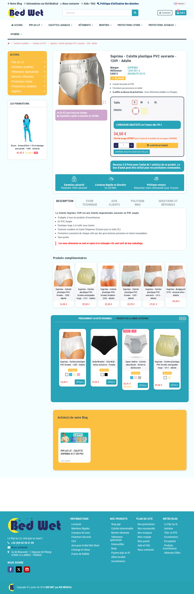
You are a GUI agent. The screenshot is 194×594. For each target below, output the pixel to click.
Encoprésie (170, 541)
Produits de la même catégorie (132, 318)
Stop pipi (116, 524)
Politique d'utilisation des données (119, 3)
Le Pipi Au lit (170, 524)
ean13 (114, 73)
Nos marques (145, 532)
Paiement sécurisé (81, 536)
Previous (180, 318)
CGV (73, 541)
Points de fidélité (80, 553)
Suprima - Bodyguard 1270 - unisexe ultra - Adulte (176, 292)
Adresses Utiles (172, 552)
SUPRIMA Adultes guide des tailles (131, 152)
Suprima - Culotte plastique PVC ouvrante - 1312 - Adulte (153, 294)
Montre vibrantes (120, 532)
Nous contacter (69, 3)
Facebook (11, 569)
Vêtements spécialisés (116, 538)
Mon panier (144, 541)
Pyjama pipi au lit (120, 552)
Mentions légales (80, 528)
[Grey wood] (139, 377)
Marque (114, 67)
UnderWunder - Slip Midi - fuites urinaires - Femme (104, 363)
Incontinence (118, 561)
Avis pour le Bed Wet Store (85, 545)
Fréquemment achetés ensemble (95, 318)
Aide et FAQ (144, 545)
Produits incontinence (170, 547)
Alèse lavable (118, 557)
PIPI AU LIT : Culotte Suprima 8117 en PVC (72, 452)
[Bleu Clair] (70, 374)
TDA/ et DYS (170, 532)
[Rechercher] (100, 13)
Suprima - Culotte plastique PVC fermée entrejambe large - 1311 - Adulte (86, 294)
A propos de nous (80, 532)
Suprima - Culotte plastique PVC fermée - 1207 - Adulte (131, 294)
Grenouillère (117, 544)
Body (114, 548)
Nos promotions (146, 524)
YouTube (27, 569)
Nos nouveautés (146, 528)
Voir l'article (65, 461)
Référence (116, 70)
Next (184, 318)
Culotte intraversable (122, 528)
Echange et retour (80, 549)
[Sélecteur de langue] (179, 3)
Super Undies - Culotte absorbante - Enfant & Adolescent (135, 364)
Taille (117, 102)
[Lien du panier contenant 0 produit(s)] (180, 12)
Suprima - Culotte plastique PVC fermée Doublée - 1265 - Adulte (108, 294)
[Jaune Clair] (74, 374)
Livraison (76, 524)
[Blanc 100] (66, 374)
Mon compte (144, 536)
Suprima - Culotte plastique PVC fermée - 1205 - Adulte (64, 294)
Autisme (168, 528)
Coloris (118, 109)
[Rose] (78, 374)
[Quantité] (123, 145)
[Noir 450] (106, 374)
